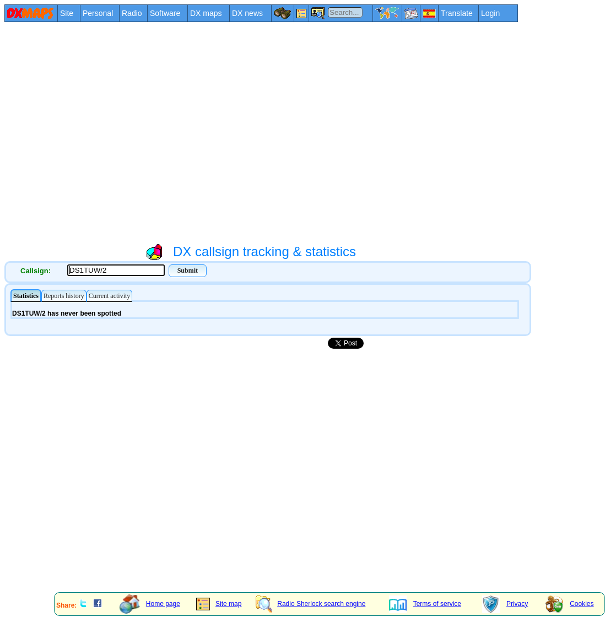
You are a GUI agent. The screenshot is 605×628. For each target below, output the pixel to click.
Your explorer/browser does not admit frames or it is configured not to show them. (268, 309)
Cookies (569, 604)
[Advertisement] (103, 132)
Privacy (505, 604)
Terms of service (425, 604)
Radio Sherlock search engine (310, 604)
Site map (218, 604)
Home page (150, 604)
